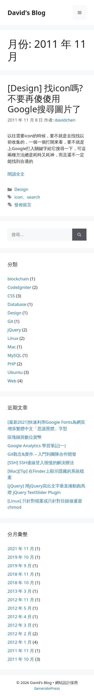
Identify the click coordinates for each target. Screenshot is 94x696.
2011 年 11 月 (21, 650)
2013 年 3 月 (20, 591)
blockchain (18, 279)
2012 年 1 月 (20, 642)
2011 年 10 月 (21, 659)
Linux (13, 338)
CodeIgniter (19, 287)
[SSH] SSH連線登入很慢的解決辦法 (41, 462)
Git (10, 321)
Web (12, 381)
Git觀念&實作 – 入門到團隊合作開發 (42, 454)
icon (18, 197)
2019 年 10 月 (21, 557)
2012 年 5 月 (20, 608)
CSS (11, 296)
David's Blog (26, 12)
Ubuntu (15, 372)
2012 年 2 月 (20, 633)
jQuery (14, 330)
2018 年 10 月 (21, 582)
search (33, 197)
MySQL (15, 355)
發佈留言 (22, 205)
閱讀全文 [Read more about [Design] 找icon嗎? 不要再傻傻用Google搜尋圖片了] (16, 174)
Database (17, 304)
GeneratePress (47, 688)
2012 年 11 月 (21, 599)
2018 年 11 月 (21, 574)
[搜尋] (79, 235)
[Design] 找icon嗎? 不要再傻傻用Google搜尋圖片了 (45, 98)
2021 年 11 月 (21, 548)
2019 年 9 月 (20, 565)
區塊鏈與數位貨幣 (25, 437)
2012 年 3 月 (20, 625)
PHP (12, 364)
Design (21, 189)
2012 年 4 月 (20, 616)
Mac (12, 347)
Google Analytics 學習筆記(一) (37, 445)
